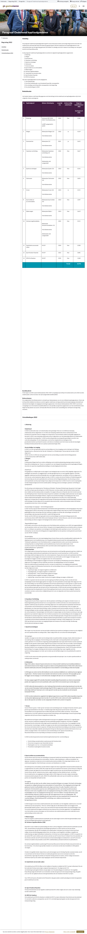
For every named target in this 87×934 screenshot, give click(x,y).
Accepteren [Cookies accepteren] (80, 931)
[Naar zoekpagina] (79, 6)
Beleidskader (5, 50)
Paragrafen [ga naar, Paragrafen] (22, 1)
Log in (73, 6)
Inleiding (4, 47)
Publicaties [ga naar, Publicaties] (4, 1)
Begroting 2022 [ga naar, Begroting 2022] (12, 1)
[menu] (83, 6)
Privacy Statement (49, 931)
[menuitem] (63, 1)
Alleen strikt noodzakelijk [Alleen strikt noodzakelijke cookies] (69, 931)
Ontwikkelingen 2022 (7, 53)
